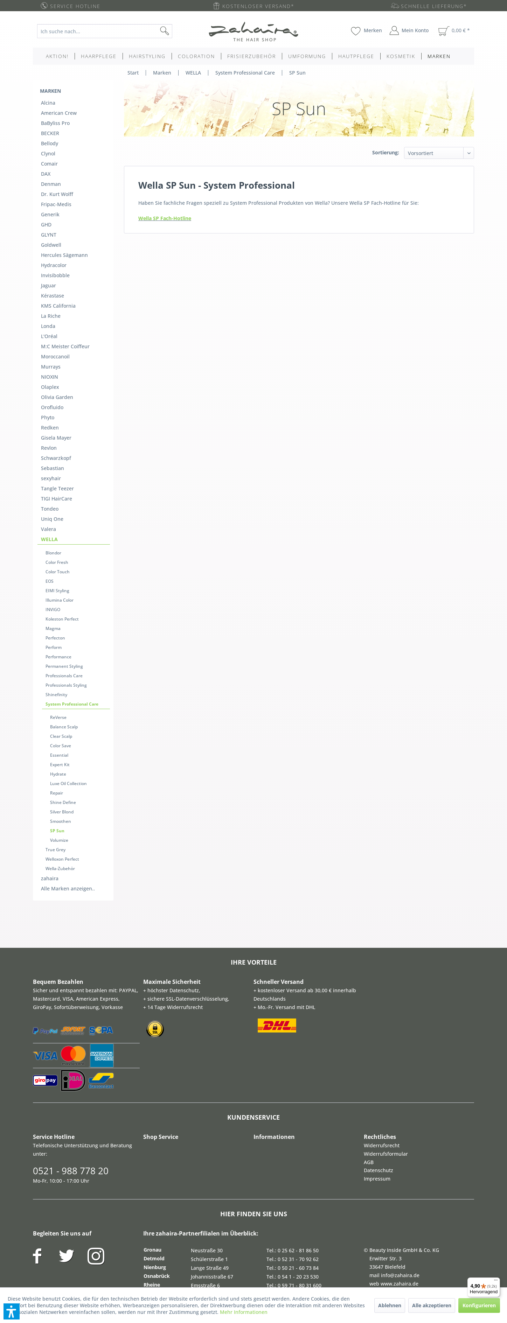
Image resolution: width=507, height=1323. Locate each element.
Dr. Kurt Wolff (57, 173)
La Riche (51, 274)
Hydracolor (54, 232)
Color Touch (58, 486)
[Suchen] (175, 31)
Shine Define (63, 675)
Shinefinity (56, 586)
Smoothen (60, 690)
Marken (50, 87)
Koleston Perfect (62, 524)
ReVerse (58, 605)
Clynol (48, 139)
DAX (45, 156)
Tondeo (49, 433)
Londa (48, 282)
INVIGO (53, 517)
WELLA (49, 458)
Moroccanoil (55, 307)
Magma (53, 532)
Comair (49, 148)
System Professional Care (72, 594)
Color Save (60, 628)
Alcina (48, 97)
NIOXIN (49, 324)
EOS (50, 494)
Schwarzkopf (56, 391)
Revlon (49, 383)
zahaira (49, 736)
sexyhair (51, 408)
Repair (56, 667)
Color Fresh (57, 478)
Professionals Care (64, 571)
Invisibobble (55, 240)
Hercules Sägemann (64, 223)
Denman (51, 164)
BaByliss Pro (55, 114)
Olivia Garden (57, 341)
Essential (59, 636)
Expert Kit (60, 644)
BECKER (50, 122)
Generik (50, 190)
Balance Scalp (64, 613)
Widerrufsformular (386, 1010)
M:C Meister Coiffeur (65, 299)
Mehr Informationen (244, 1312)
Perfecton (55, 540)
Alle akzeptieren (431, 1305)
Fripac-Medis (56, 181)
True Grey (55, 713)
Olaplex (50, 332)
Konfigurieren (479, 1305)
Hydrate (58, 651)
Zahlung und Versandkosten (431, 1242)
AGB (369, 1018)
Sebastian (52, 400)
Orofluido (52, 349)
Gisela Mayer (56, 374)
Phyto (47, 358)
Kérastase (52, 257)
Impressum (377, 1035)
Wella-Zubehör (60, 729)
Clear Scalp (61, 621)
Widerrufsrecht (382, 1002)
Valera (48, 450)
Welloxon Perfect (62, 721)
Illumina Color (60, 509)
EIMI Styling (57, 501)
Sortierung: (385, 152)
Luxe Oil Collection (68, 659)
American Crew (59, 106)
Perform (54, 548)
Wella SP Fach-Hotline (164, 218)
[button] (12, 1311)
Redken (50, 366)
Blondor (53, 471)
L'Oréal (49, 290)
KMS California (58, 265)
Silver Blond (62, 682)
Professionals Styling (66, 578)
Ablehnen (389, 1305)
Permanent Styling (64, 563)
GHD (46, 198)
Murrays (51, 316)
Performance (58, 555)
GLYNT (48, 206)
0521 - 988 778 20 (71, 1027)
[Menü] (496, 1282)
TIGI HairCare (56, 425)
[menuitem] (110, 31)
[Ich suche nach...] (104, 31)
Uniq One (52, 442)
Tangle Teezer (57, 416)
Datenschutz (378, 1026)
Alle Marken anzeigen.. (68, 745)
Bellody (49, 131)
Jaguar (48, 248)
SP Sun (57, 698)
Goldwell (51, 215)
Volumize (59, 705)
